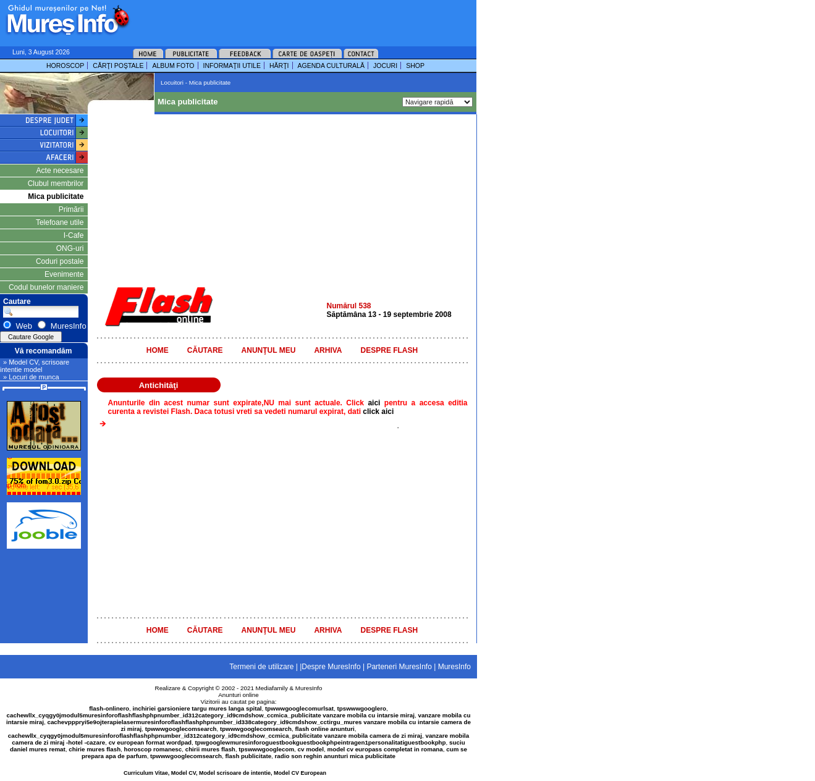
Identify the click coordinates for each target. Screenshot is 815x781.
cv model (311, 749)
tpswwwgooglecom (266, 749)
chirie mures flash (94, 749)
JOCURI (385, 65)
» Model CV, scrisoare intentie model (34, 365)
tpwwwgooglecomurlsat (299, 708)
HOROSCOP (65, 65)
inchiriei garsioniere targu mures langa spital (197, 708)
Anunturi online (238, 694)
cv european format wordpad (150, 742)
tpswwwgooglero (361, 708)
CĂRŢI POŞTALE (118, 65)
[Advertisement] (286, 18)
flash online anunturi (324, 728)
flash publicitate (249, 756)
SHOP (415, 65)
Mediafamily (272, 688)
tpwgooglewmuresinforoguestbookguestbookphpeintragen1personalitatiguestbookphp (320, 742)
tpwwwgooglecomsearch (181, 728)
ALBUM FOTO (173, 65)
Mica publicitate (55, 196)
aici (376, 403)
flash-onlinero (109, 708)
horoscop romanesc (153, 749)
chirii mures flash (210, 749)
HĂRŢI (279, 65)
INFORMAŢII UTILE (232, 65)
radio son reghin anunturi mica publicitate (335, 756)
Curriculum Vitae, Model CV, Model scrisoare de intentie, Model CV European (225, 773)
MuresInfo (309, 688)
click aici (378, 411)
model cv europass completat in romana (384, 749)
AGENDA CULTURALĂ (331, 65)
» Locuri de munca (31, 377)
